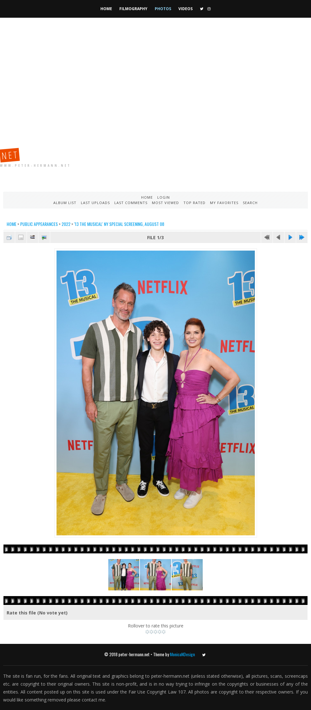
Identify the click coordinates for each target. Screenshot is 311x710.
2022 (66, 224)
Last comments (130, 202)
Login (163, 197)
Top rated (194, 202)
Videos (185, 8)
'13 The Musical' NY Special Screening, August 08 (119, 224)
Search (250, 202)
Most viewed (165, 202)
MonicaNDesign (182, 654)
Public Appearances (39, 224)
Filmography (133, 8)
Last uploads (95, 202)
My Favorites (224, 202)
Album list (64, 202)
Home (106, 8)
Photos (163, 8)
